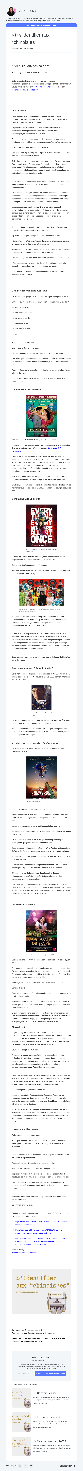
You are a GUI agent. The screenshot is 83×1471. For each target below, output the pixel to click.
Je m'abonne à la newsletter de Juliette (41, 25)
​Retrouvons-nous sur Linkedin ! (24, 1253)
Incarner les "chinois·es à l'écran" (25, 90)
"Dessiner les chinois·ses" (45, 87)
